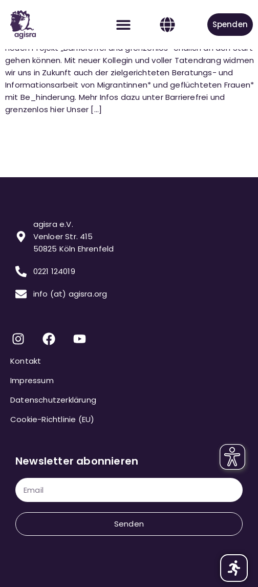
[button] (123, 24)
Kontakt (25, 360)
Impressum (32, 380)
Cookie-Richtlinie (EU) (52, 419)
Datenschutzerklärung (53, 399)
